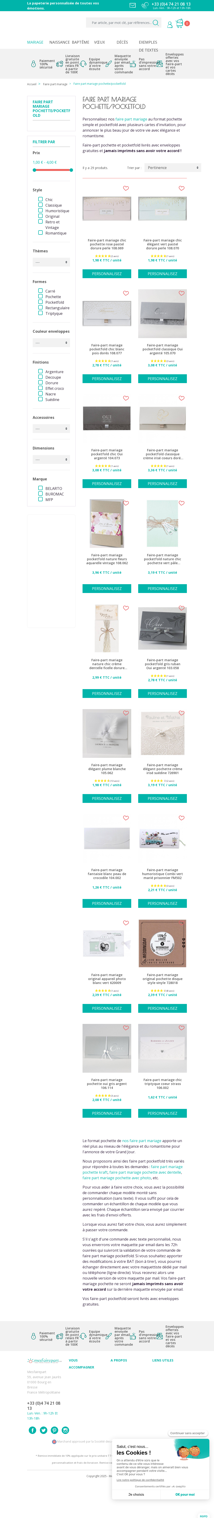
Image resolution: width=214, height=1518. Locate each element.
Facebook (32, 1465)
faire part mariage (131, 119)
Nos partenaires (123, 1395)
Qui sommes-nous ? (126, 1374)
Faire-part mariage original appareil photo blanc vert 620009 (107, 979)
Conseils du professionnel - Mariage (80, 1381)
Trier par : (134, 168)
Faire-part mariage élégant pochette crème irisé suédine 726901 (162, 769)
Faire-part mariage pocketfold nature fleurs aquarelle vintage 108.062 (107, 559)
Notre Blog (119, 1400)
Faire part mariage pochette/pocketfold (51, 109)
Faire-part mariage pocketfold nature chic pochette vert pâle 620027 (162, 559)
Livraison (159, 1379)
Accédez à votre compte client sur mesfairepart (165, 1430)
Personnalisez (107, 273)
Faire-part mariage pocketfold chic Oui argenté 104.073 (107, 454)
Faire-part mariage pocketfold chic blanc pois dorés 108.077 (106, 349)
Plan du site (161, 1420)
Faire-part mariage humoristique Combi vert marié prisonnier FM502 (162, 874)
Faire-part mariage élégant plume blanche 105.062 (107, 769)
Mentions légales (165, 1374)
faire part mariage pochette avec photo (117, 1177)
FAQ (72, 1391)
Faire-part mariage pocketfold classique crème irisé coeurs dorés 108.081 (162, 454)
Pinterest (54, 1465)
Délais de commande (168, 1405)
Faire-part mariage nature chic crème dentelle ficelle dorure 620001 (107, 664)
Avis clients (119, 1369)
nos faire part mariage (141, 1140)
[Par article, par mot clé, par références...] (123, 22)
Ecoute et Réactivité (126, 1390)
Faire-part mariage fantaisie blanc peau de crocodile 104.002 (107, 874)
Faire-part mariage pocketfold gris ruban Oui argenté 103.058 (162, 664)
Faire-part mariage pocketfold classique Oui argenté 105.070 (163, 349)
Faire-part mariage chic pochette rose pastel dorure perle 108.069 (107, 244)
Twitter (43, 1465)
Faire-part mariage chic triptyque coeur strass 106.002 (163, 1084)
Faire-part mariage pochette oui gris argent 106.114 (107, 1084)
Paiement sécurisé (166, 1369)
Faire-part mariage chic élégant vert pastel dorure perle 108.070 (163, 244)
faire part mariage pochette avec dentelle (145, 1172)
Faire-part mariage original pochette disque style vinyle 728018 (162, 979)
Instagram (65, 1465)
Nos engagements (124, 1384)
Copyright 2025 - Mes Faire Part (107, 1511)
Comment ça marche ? (128, 1379)
